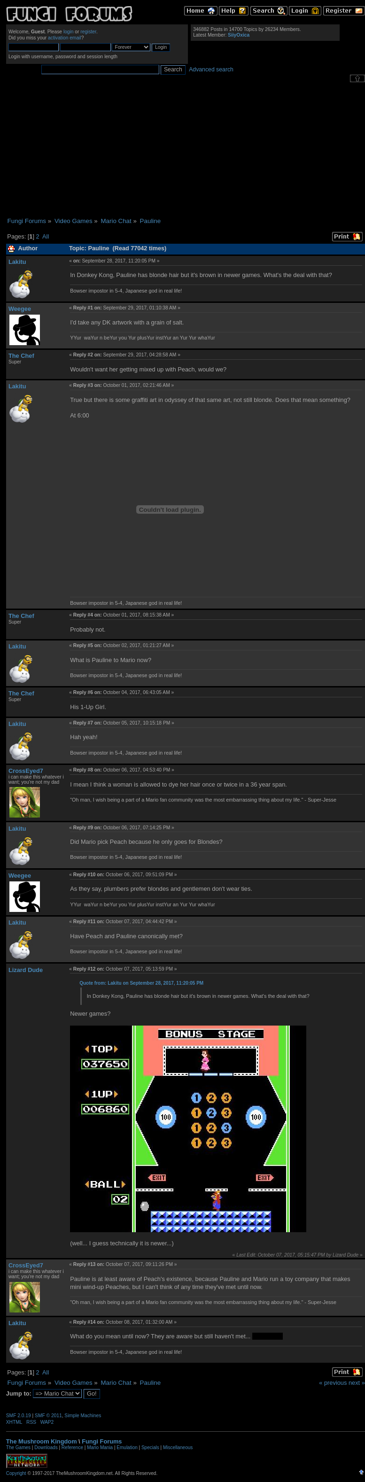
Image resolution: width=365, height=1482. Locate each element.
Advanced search (211, 69)
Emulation (126, 1447)
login (68, 31)
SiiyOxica (238, 35)
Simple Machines (82, 1415)
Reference (72, 1447)
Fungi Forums (102, 1441)
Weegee (19, 308)
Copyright (16, 1473)
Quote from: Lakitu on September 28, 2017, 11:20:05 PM (141, 983)
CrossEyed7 (25, 770)
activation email (64, 37)
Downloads (45, 1447)
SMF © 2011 (48, 1415)
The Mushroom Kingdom (41, 1441)
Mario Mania (100, 1447)
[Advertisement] (186, 150)
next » (357, 1382)
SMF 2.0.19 (18, 1415)
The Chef (21, 355)
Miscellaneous (178, 1447)
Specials (150, 1447)
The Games (18, 1447)
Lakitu (17, 261)
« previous (333, 1382)
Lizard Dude (25, 969)
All (45, 236)
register (88, 31)
